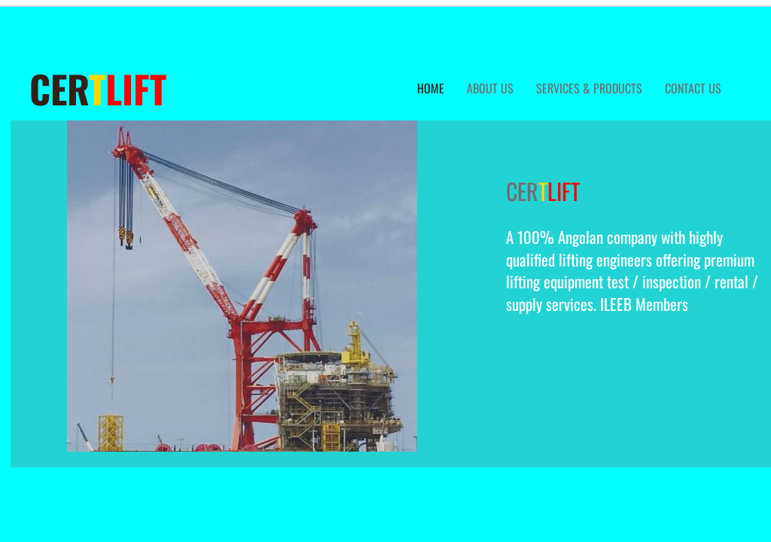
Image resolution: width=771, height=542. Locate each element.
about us (490, 88)
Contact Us (693, 88)
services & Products (589, 88)
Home (430, 88)
